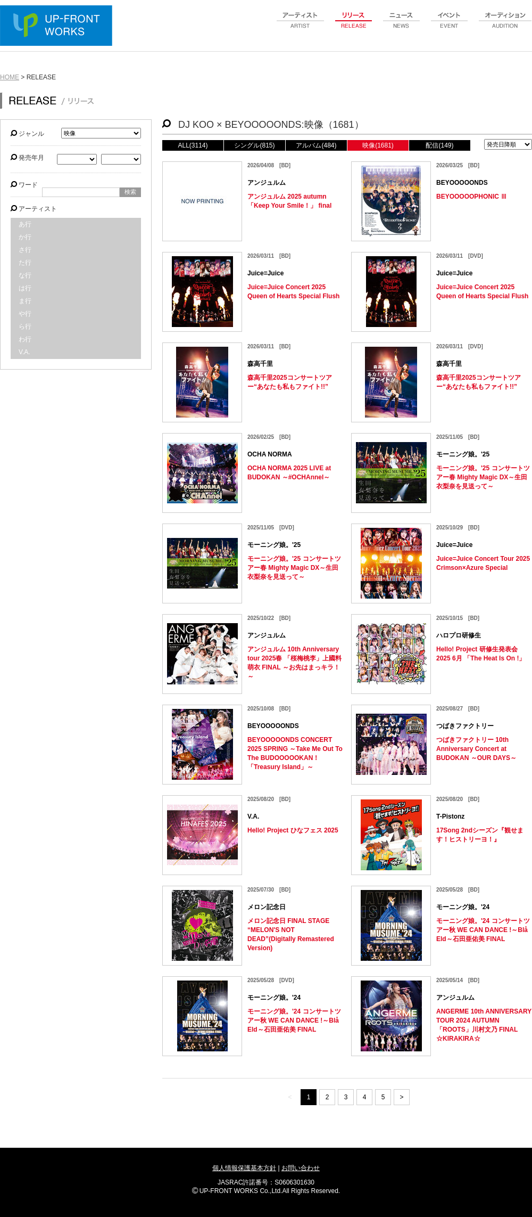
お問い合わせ (300, 1168)
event (449, 26)
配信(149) (439, 145)
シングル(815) (254, 145)
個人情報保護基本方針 (244, 1168)
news (401, 26)
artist (301, 26)
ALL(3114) (192, 145)
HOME (9, 77)
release (353, 26)
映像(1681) (378, 145)
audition (505, 26)
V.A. (24, 352)
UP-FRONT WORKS (58, 26)
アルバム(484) (316, 145)
